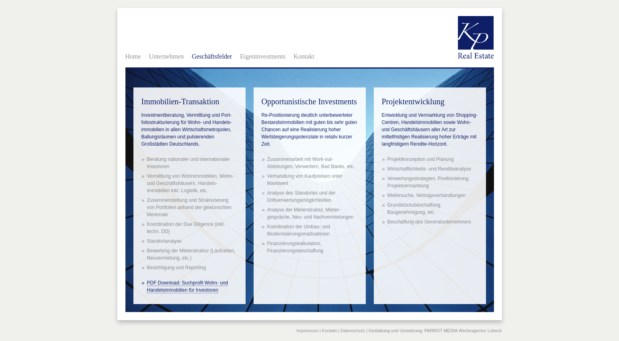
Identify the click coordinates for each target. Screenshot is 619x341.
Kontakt (304, 56)
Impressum (307, 330)
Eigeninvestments (263, 56)
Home (133, 56)
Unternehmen (166, 56)
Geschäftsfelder (212, 56)
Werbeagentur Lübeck (480, 330)
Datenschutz (353, 330)
